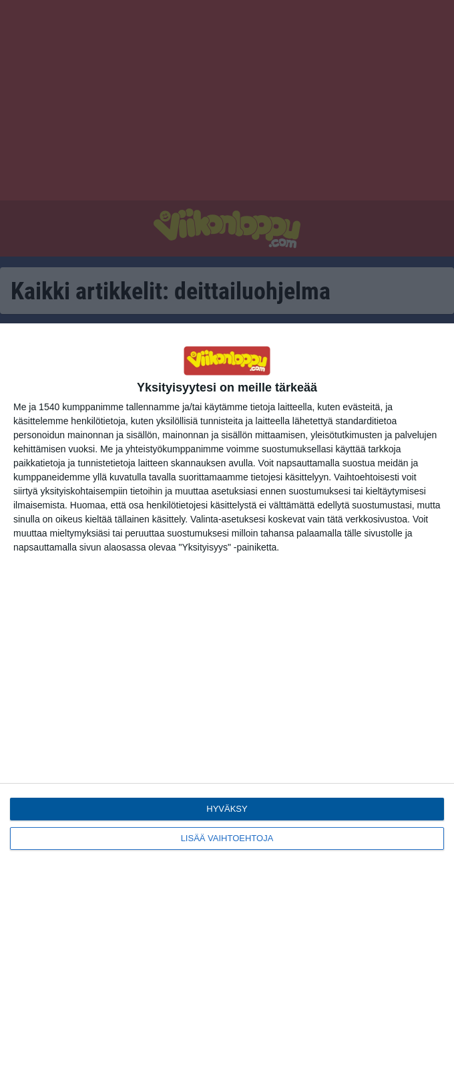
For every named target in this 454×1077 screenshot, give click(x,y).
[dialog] (227, 700)
